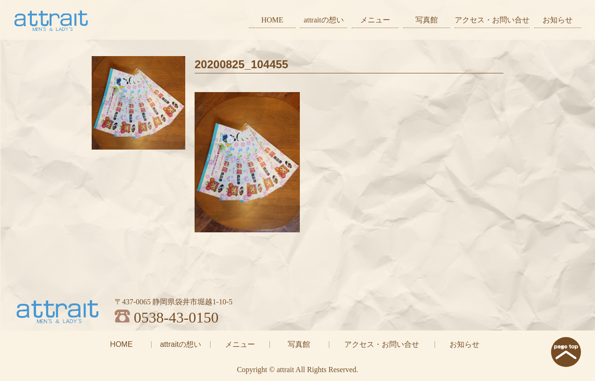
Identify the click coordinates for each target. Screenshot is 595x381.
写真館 (426, 20)
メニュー (375, 20)
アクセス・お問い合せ (492, 20)
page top (566, 352)
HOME (272, 20)
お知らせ (558, 20)
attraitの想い (323, 20)
